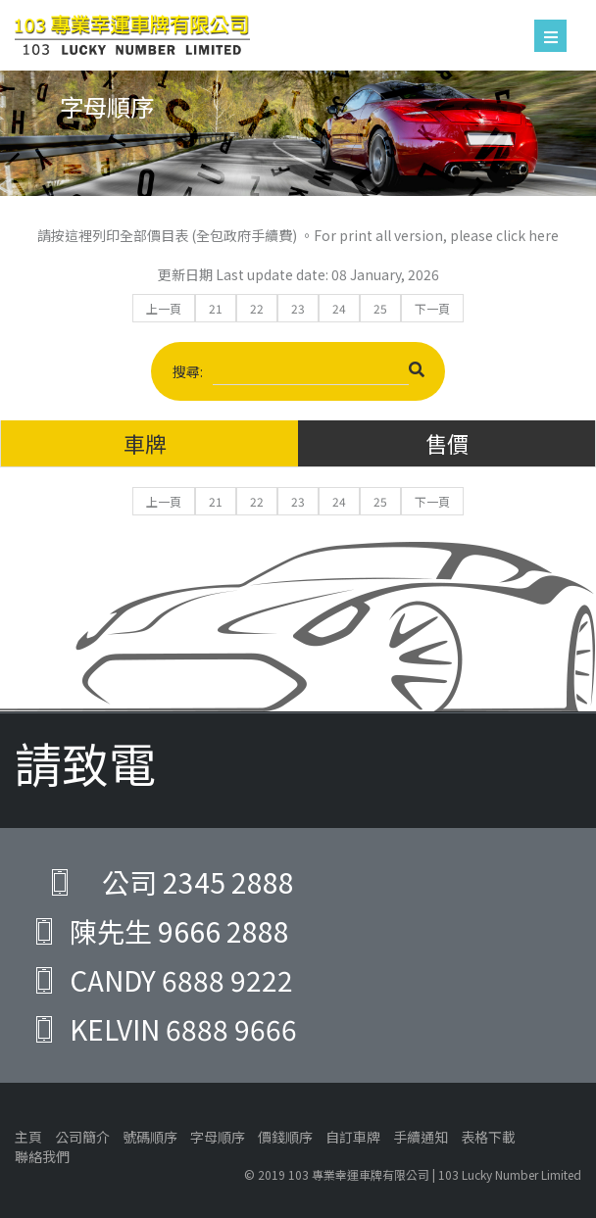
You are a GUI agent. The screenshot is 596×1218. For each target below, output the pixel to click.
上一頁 (163, 308)
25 (380, 308)
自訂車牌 (352, 1136)
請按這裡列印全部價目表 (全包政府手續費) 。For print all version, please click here (298, 235)
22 (257, 308)
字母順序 (217, 1136)
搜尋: (298, 374)
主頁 (28, 1136)
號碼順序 (150, 1136)
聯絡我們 (42, 1156)
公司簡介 (82, 1136)
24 (339, 308)
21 (216, 308)
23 (298, 308)
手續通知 (420, 1136)
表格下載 (488, 1136)
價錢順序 (285, 1136)
